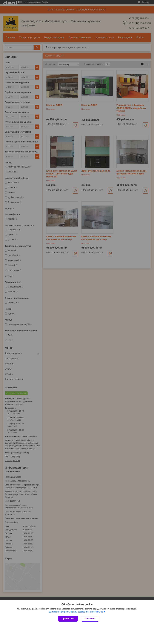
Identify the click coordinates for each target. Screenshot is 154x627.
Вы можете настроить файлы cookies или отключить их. (76, 612)
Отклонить (90, 618)
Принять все (68, 618)
